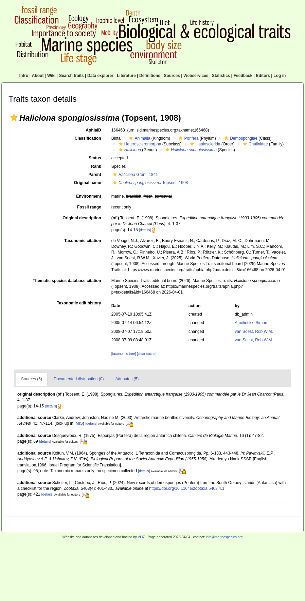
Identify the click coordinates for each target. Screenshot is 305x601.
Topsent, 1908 (149, 182)
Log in (279, 75)
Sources (172, 75)
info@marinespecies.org (224, 537)
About (38, 75)
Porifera (187, 138)
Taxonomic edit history (79, 303)
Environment (88, 196)
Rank (96, 166)
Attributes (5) (127, 379)
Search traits (71, 75)
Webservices (195, 75)
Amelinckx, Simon (251, 322)
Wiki (51, 75)
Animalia (138, 138)
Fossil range (89, 207)
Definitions (149, 75)
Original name (87, 182)
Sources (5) (31, 379)
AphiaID (93, 130)
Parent (94, 174)
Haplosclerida (204, 144)
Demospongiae (240, 138)
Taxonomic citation (82, 240)
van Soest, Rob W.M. (254, 331)
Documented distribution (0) (79, 379)
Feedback (243, 75)
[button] (13, 118)
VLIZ (141, 537)
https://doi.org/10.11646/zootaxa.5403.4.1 (187, 488)
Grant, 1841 (134, 174)
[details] (145, 230)
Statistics (221, 75)
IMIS (78, 423)
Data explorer (100, 75)
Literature (126, 75)
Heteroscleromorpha (139, 144)
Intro (24, 75)
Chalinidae (254, 144)
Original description (81, 218)
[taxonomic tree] (123, 354)
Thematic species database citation (67, 280)
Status (95, 158)
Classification (88, 138)
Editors (263, 75)
